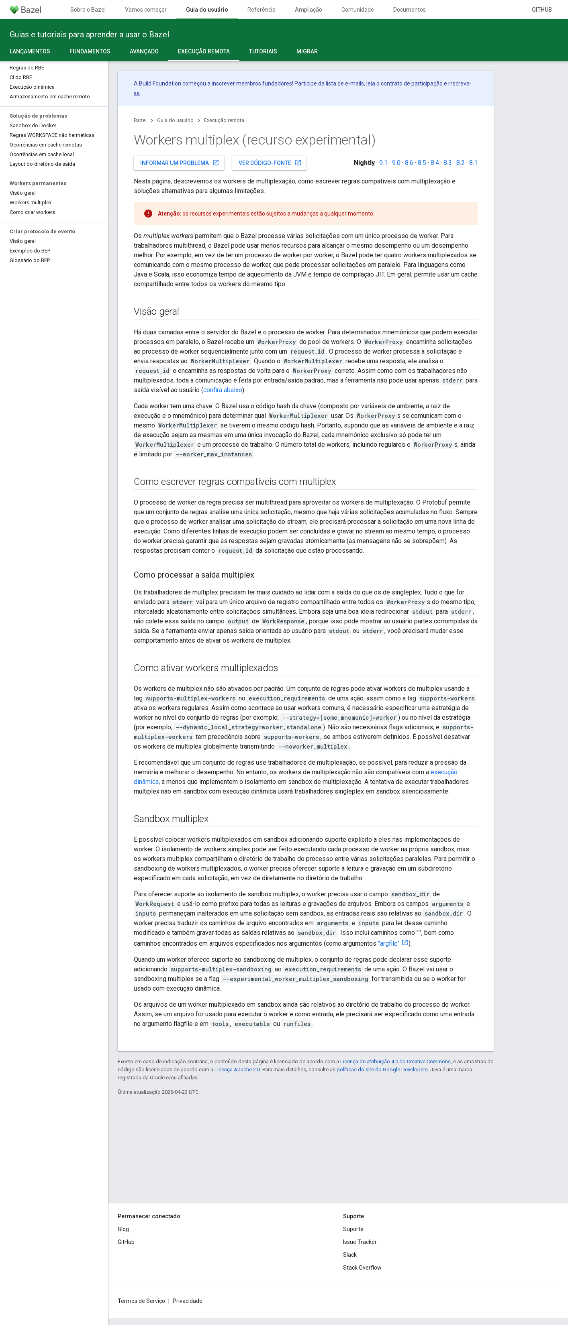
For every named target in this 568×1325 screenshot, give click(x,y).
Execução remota (224, 120)
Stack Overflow (362, 1267)
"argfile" (389, 943)
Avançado (144, 51)
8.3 (447, 163)
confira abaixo (222, 390)
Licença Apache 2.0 (237, 1070)
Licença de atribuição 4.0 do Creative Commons (395, 1061)
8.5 (422, 163)
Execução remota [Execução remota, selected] (204, 51)
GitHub (542, 9)
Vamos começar (146, 9)
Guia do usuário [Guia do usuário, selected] (207, 9)
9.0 (396, 163)
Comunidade (357, 9)
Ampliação (308, 9)
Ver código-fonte (270, 162)
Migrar (307, 51)
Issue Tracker (360, 1242)
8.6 (409, 163)
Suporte (353, 1229)
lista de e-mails (345, 83)
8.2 (460, 163)
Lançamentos (30, 51)
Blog (123, 1229)
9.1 (383, 163)
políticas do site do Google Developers (382, 1070)
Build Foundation (160, 83)
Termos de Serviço (141, 1301)
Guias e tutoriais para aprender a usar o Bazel (89, 34)
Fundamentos (89, 51)
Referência (261, 9)
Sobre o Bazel (88, 9)
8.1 (473, 163)
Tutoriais (263, 51)
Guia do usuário (175, 120)
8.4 (435, 163)
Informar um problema (179, 162)
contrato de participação (412, 83)
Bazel (140, 120)
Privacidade (187, 1301)
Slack (350, 1255)
